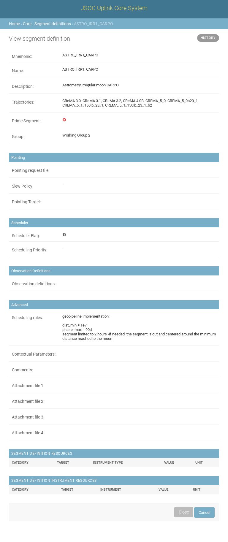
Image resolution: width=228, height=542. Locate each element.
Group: (18, 136)
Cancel (204, 512)
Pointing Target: (26, 201)
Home (14, 23)
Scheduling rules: (27, 317)
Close (184, 512)
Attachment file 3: (28, 417)
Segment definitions (52, 23)
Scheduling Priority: (29, 250)
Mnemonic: (22, 56)
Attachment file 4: (28, 432)
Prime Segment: (26, 120)
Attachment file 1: (28, 385)
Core (27, 23)
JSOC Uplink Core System (114, 8)
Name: (18, 70)
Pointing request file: (30, 170)
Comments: (22, 369)
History (208, 38)
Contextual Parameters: (34, 354)
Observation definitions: (34, 283)
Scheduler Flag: (26, 235)
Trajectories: (23, 102)
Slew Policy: (22, 186)
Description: (23, 86)
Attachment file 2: (28, 401)
